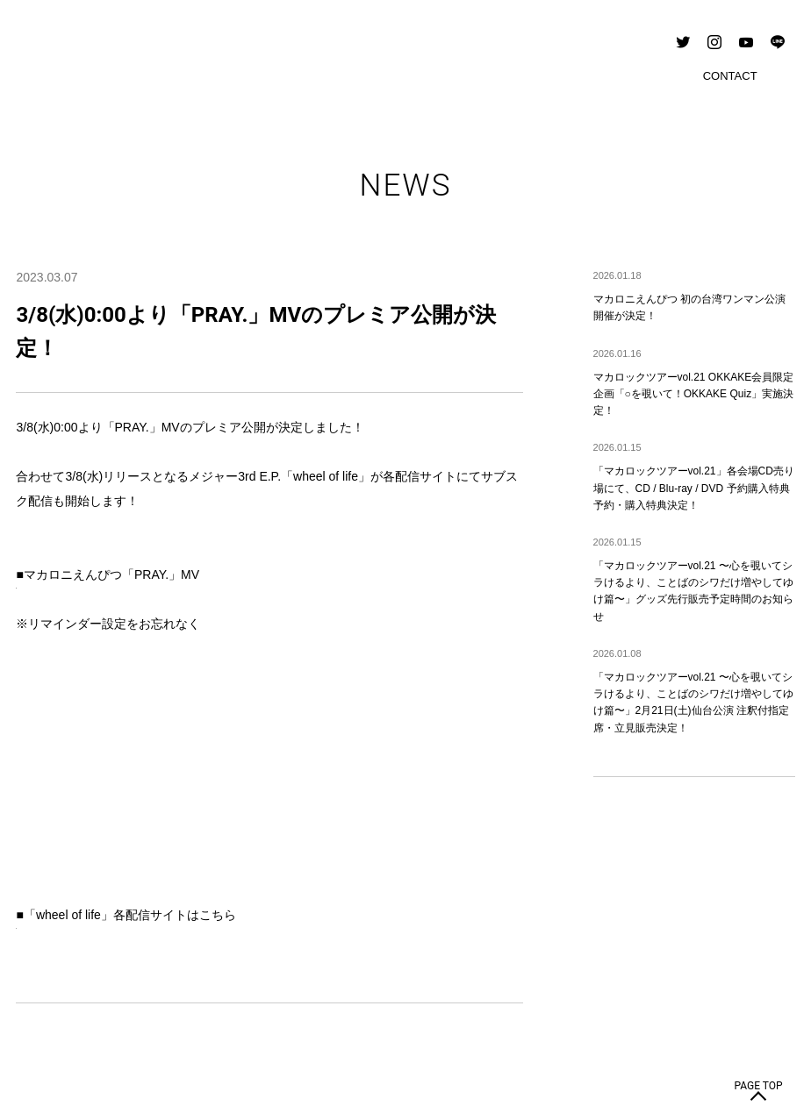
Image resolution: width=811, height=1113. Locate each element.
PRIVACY (112, 988)
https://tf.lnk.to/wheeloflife (85, 722)
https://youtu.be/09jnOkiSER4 (96, 599)
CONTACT (49, 988)
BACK (406, 889)
